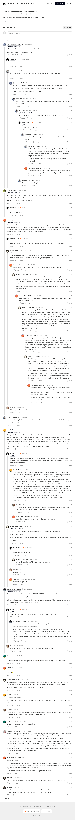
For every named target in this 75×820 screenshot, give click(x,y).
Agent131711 (7, 14)
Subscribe (59, 3)
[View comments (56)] (27, 14)
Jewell (9, 430)
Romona (10, 694)
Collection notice (50, 806)
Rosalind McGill (15, 71)
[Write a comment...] (39, 36)
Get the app (46, 811)
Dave (12, 407)
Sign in (69, 3)
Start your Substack (31, 811)
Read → (5, 21)
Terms (42, 806)
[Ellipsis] (71, 44)
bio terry (10, 220)
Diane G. (10, 656)
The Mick (10, 778)
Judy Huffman (11, 721)
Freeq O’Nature (12, 190)
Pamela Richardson (13, 731)
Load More (7, 799)
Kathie (9, 668)
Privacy (36, 806)
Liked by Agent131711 (14, 46)
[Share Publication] (52, 3)
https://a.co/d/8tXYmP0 (36, 156)
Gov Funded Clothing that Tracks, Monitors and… (21, 11)
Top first (67, 27)
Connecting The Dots (14, 589)
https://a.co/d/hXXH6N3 (56, 115)
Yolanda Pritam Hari (35, 168)
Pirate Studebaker (16, 250)
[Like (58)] (22, 14)
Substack (28, 816)
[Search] (48, 3)
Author (12, 61)
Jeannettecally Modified (15, 44)
